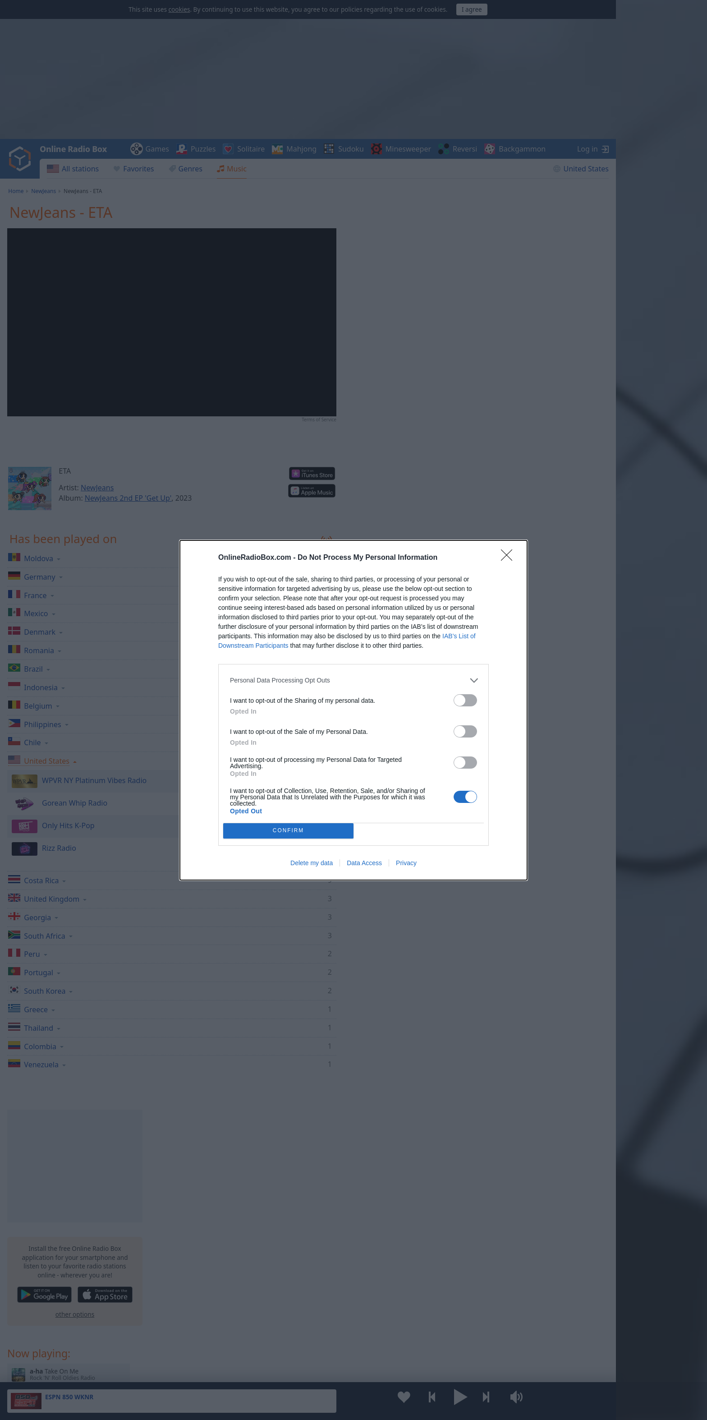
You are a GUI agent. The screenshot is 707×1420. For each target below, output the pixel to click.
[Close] (509, 558)
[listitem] (353, 680)
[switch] (465, 700)
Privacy (406, 863)
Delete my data (311, 863)
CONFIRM (288, 830)
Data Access (364, 863)
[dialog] (353, 710)
